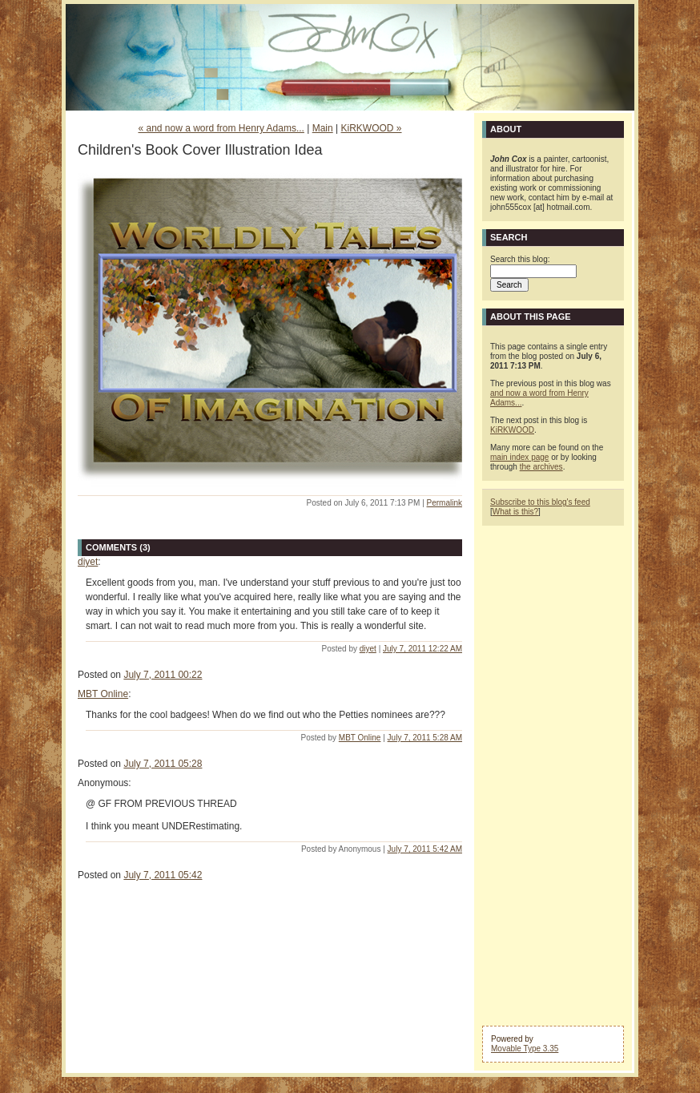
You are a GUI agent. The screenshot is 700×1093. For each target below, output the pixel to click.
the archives (541, 466)
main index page (519, 457)
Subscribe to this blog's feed (540, 502)
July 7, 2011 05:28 (162, 763)
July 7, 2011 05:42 (162, 875)
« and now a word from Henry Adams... (221, 128)
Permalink (444, 502)
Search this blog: (520, 259)
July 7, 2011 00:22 (162, 674)
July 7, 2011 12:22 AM (422, 648)
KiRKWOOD (512, 430)
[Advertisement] (553, 774)
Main (322, 128)
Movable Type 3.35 (524, 1048)
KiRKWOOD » (371, 128)
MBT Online (103, 694)
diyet (88, 561)
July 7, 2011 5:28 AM (425, 737)
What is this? (515, 511)
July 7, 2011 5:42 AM (425, 849)
